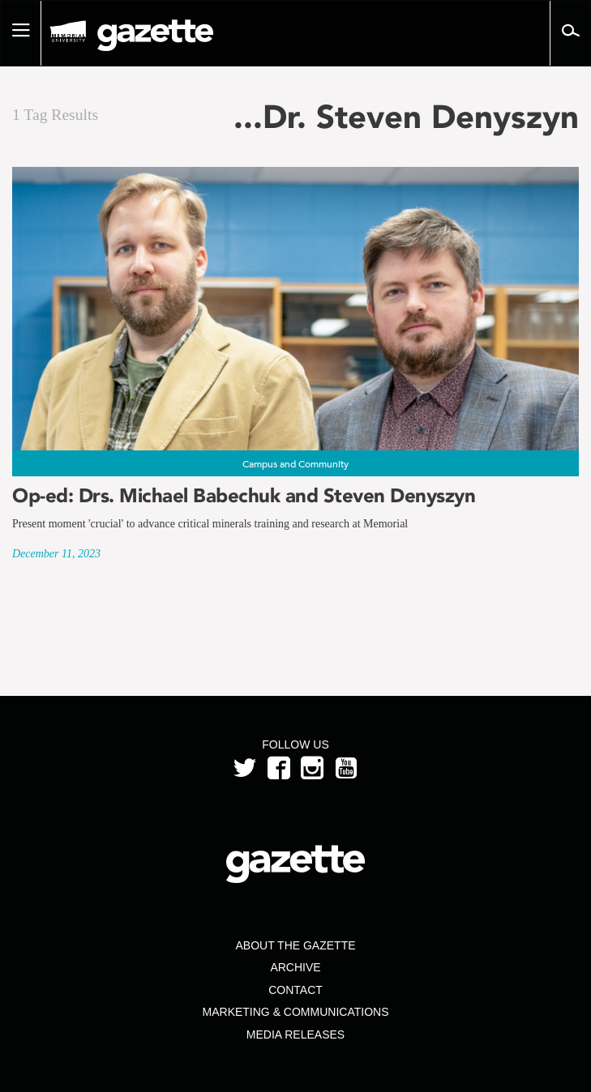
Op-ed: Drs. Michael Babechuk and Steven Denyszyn (243, 495)
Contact (295, 989)
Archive (295, 967)
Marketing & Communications (296, 1011)
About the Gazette (295, 945)
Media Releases (295, 1034)
